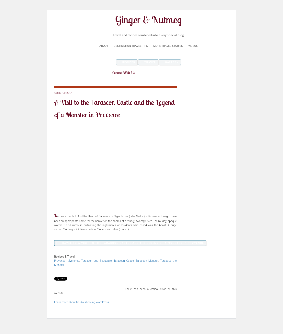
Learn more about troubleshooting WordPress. (82, 302)
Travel (150, 62)
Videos (193, 45)
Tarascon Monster (147, 260)
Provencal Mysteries (66, 260)
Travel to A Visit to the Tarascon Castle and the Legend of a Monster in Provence (132, 242)
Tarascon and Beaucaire (96, 260)
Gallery (172, 62)
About (103, 45)
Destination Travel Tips (131, 45)
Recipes (128, 62)
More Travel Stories (168, 45)
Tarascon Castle (124, 260)
